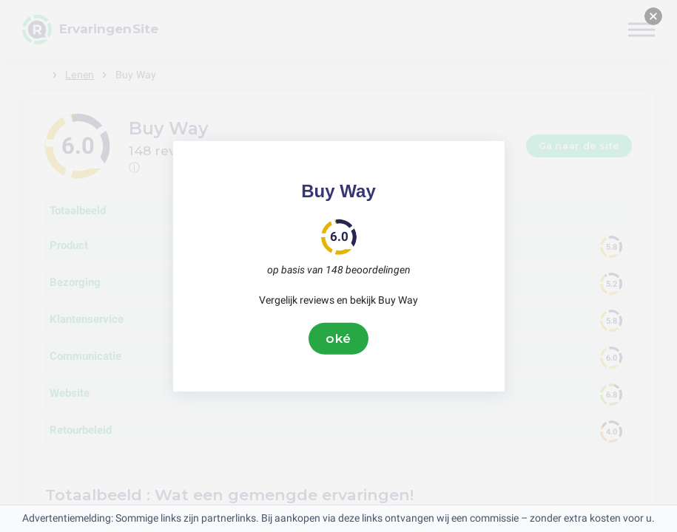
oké (339, 338)
